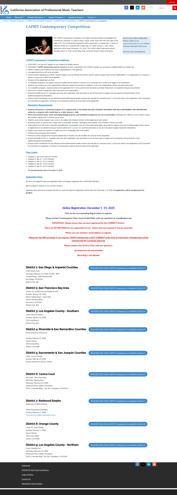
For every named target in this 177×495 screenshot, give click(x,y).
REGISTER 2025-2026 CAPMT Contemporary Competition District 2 (118, 288)
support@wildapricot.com (133, 43)
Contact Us (26, 479)
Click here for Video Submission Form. (41, 415)
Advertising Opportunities (32, 483)
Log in (172, 2)
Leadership (26, 465)
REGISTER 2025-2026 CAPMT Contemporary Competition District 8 (118, 424)
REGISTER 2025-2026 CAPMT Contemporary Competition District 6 (118, 374)
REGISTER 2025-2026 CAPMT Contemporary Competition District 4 (118, 329)
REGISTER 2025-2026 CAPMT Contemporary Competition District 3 (118, 311)
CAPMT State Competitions (65, 21)
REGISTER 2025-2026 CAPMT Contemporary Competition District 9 (118, 445)
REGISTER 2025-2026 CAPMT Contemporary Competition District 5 (118, 353)
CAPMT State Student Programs (39, 21)
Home (5, 21)
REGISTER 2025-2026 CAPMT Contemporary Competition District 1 (118, 268)
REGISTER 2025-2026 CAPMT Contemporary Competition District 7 (118, 401)
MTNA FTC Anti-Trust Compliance (35, 470)
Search (174, 8)
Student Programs (17, 21)
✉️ (151, 7)
